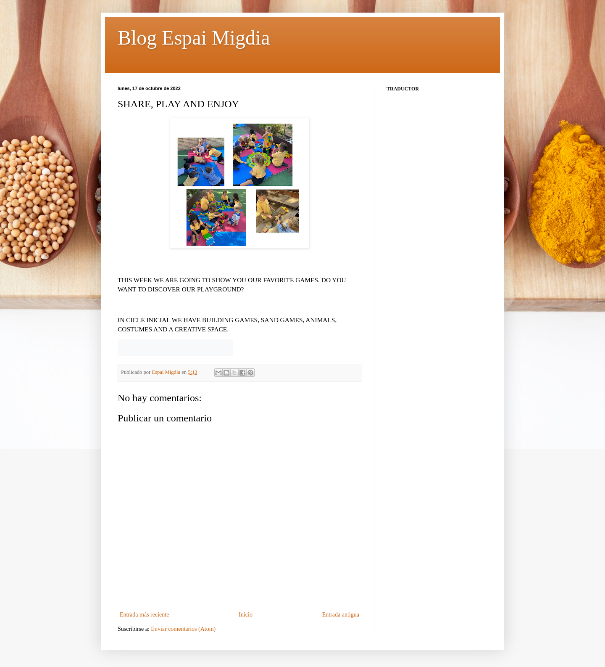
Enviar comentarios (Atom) (183, 629)
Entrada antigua (340, 614)
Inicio (246, 614)
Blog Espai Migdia (194, 37)
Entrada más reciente (144, 614)
